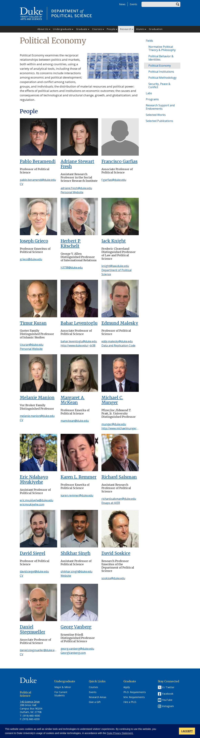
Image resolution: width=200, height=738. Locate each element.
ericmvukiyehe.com (32, 504)
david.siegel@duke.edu (34, 571)
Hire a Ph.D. (130, 702)
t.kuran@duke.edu (31, 345)
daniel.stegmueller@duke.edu (39, 650)
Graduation (156, 29)
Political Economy (159, 65)
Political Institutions (161, 71)
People (111, 29)
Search (177, 4)
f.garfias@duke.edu (113, 180)
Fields (149, 41)
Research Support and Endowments (160, 106)
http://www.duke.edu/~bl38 (78, 345)
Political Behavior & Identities (160, 57)
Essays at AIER (110, 503)
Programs (152, 99)
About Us (42, 29)
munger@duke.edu (113, 424)
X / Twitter (168, 687)
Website (66, 576)
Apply (126, 687)
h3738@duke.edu (72, 267)
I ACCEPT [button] (187, 731)
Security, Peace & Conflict (159, 85)
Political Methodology (162, 78)
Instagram (168, 706)
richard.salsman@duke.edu (118, 499)
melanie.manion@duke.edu (37, 416)
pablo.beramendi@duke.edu (38, 180)
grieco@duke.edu (31, 259)
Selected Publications (159, 121)
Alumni (140, 29)
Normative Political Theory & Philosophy (162, 48)
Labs (149, 93)
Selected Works (156, 115)
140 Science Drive (30, 701)
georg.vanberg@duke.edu (77, 649)
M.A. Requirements (134, 697)
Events (133, 4)
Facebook (167, 693)
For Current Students (60, 694)
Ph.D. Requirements (134, 692)
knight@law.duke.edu (115, 266)
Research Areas (97, 697)
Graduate (81, 29)
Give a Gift (95, 702)
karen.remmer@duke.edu (77, 495)
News (122, 4)
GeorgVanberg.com (73, 653)
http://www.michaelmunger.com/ (122, 428)
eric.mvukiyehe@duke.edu (36, 500)
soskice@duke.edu (113, 578)
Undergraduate (62, 29)
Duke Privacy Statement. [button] (120, 733)
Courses (97, 29)
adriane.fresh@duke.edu (76, 188)
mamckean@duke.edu (75, 421)
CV (21, 184)
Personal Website (72, 192)
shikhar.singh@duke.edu (76, 571)
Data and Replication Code (118, 345)
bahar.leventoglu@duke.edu (79, 341)
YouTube (167, 700)
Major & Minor (62, 687)
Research (125, 29)
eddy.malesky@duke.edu (117, 341)
